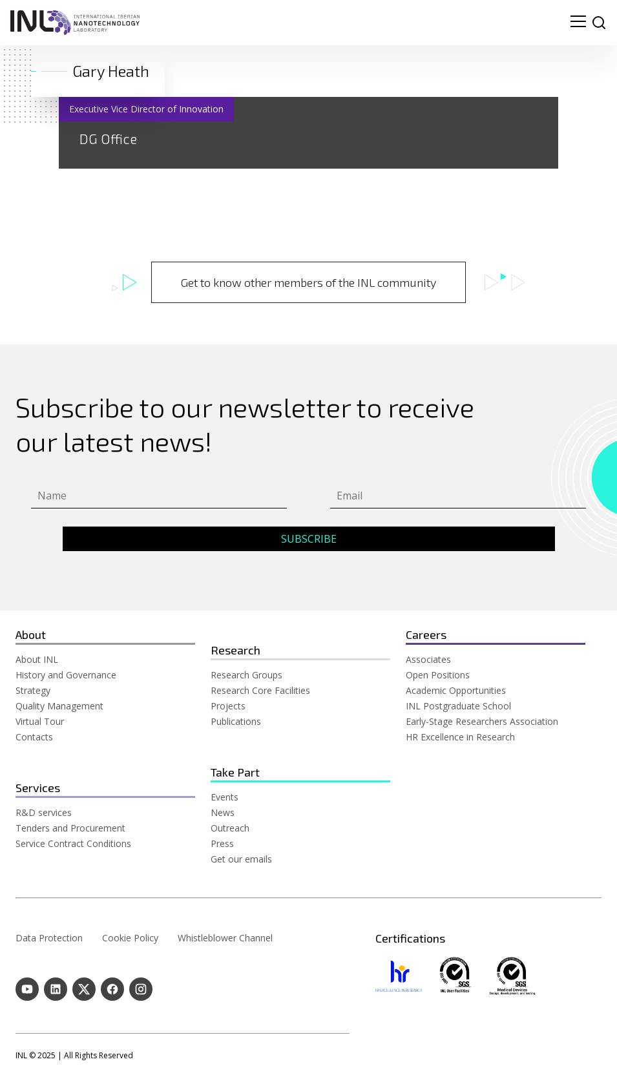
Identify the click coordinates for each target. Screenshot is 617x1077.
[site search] (599, 22)
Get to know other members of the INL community (308, 282)
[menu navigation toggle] (578, 22)
